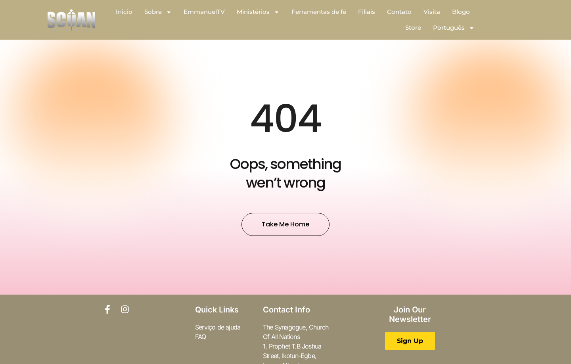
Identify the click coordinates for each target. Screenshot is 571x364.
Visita (431, 11)
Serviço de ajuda (217, 327)
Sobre (158, 12)
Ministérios (258, 12)
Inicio (124, 11)
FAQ (200, 337)
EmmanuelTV (204, 11)
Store (413, 27)
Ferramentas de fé (318, 11)
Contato (399, 11)
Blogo (461, 11)
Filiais (366, 11)
